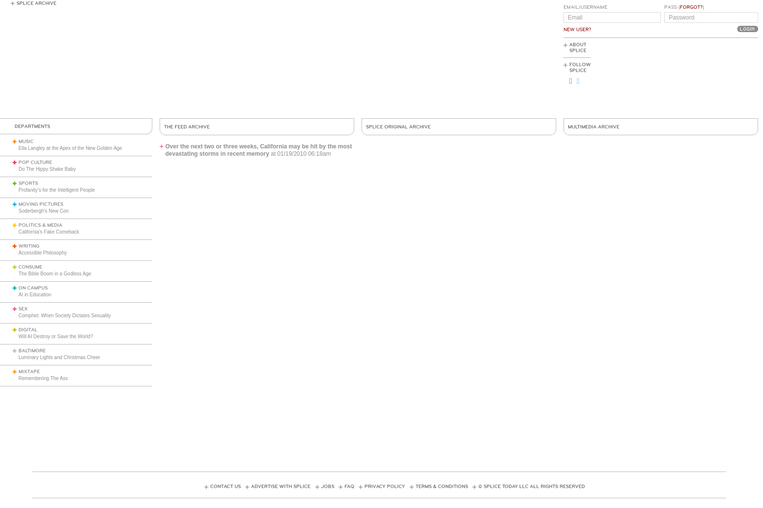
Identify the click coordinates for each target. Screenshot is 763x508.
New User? (577, 30)
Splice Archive (36, 3)
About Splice (577, 48)
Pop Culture (35, 162)
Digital (27, 330)
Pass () (684, 7)
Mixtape (29, 372)
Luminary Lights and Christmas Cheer (59, 357)
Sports (28, 183)
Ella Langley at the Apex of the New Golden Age (70, 148)
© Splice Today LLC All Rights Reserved (531, 487)
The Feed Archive (187, 127)
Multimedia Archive (593, 127)
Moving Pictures (40, 204)
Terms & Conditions (442, 487)
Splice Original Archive (398, 127)
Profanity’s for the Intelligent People (57, 190)
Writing (28, 246)
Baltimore (32, 351)
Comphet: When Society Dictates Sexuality (64, 315)
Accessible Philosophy (42, 252)
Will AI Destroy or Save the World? (55, 336)
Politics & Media (40, 225)
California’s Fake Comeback (48, 232)
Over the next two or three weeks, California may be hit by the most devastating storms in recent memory (258, 150)
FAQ (349, 487)
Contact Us (225, 487)
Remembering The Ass (43, 378)
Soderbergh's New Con (43, 211)
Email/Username (585, 7)
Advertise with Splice (280, 487)
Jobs (327, 487)
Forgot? (691, 7)
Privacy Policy (384, 487)
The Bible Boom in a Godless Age (54, 273)
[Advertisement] (714, 78)
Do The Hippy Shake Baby (47, 169)
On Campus (33, 288)
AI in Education (34, 294)
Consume (30, 267)
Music (26, 142)
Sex (23, 309)
